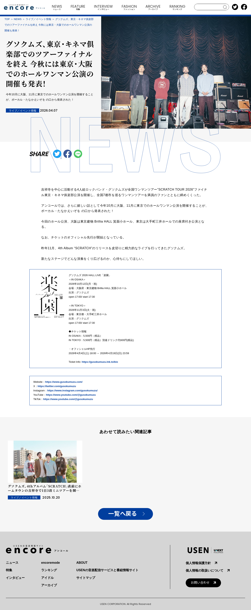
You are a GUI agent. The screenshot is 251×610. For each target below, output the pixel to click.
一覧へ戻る (122, 513)
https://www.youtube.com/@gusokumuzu (71, 394)
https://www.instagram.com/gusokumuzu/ (72, 390)
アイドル (47, 577)
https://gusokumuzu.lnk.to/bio (100, 361)
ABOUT (81, 562)
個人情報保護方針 (198, 563)
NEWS (18, 19)
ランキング (49, 570)
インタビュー (15, 577)
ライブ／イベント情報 (38, 19)
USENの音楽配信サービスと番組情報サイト (107, 570)
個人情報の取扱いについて (204, 570)
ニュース (12, 562)
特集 (9, 570)
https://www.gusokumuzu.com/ (64, 381)
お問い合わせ (200, 583)
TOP (7, 19)
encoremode (50, 562)
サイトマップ (85, 577)
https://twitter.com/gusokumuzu (57, 386)
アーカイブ (49, 585)
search (225, 7)
